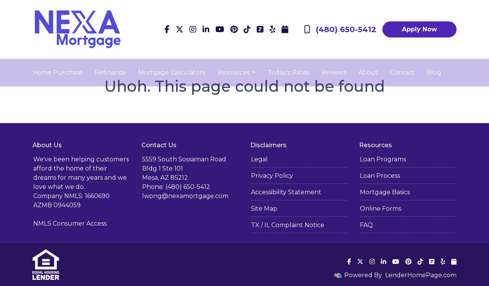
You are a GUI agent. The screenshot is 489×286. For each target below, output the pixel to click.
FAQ (366, 225)
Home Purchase (58, 72)
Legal (259, 159)
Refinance (110, 72)
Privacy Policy (272, 175)
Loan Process (380, 175)
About (368, 72)
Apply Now (419, 29)
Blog (434, 72)
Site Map (264, 208)
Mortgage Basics (385, 192)
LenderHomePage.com (421, 275)
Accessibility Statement (286, 192)
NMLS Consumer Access (70, 223)
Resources (234, 72)
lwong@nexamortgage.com (185, 196)
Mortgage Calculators (171, 72)
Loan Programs (383, 159)
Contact (402, 72)
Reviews (333, 72)
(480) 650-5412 (340, 29)
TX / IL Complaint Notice (287, 225)
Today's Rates (288, 72)
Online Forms (380, 208)
